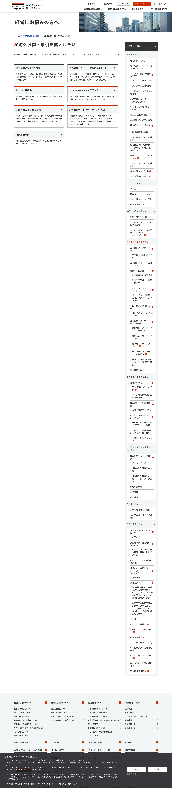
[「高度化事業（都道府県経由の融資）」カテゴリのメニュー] (152, 530)
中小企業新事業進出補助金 (141, 651)
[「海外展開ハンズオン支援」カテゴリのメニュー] (152, 236)
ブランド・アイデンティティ (136, 703)
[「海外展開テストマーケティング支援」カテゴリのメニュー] (152, 309)
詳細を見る (132, 774)
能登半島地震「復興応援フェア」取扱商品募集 (142, 349)
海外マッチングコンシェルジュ (141, 144)
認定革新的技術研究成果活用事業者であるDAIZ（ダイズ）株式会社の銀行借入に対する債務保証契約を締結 (142, 579)
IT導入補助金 (137, 191)
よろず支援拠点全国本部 (97, 699)
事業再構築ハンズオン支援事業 (141, 79)
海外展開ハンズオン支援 (141, 106)
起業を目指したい (58, 695)
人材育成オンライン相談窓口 (141, 125)
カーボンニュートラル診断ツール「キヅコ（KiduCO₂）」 (141, 219)
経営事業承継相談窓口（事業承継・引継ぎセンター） (141, 135)
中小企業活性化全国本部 (97, 703)
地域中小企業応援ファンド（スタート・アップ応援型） (140, 558)
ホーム (17, 22)
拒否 (136, 769)
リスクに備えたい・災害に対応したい (140, 435)
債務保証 (134, 570)
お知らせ (136, 524)
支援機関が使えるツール (97, 695)
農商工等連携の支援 (139, 101)
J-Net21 (104, 744)
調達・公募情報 (30, 729)
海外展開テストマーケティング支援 (140, 309)
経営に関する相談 (138, 47)
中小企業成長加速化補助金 (141, 636)
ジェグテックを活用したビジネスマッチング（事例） (142, 285)
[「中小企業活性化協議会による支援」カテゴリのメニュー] (152, 403)
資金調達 (136, 564)
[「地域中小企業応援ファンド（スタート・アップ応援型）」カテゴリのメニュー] (152, 557)
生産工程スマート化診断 (141, 186)
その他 (133, 606)
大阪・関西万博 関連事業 (140, 294)
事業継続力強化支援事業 (140, 444)
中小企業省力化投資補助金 (141, 643)
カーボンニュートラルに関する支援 (141, 210)
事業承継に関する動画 (142, 396)
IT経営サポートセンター (141, 181)
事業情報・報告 (131, 711)
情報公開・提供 (131, 715)
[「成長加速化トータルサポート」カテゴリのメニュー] (152, 113)
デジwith (134, 175)
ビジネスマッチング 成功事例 (142, 301)
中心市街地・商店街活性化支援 (100, 718)
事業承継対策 (136, 369)
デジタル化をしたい (136, 169)
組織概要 (128, 695)
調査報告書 (141, 736)
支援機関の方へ (138, 9)
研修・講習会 (93, 711)
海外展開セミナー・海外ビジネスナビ (141, 251)
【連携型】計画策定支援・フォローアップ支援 (142, 466)
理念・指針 (129, 699)
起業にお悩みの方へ (117, 9)
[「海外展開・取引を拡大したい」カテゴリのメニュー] (154, 228)
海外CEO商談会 (137, 257)
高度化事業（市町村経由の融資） (141, 548)
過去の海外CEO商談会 (142, 261)
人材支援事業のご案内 (140, 496)
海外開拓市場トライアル (142, 324)
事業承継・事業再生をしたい (140, 363)
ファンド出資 (93, 722)
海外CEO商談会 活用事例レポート (142, 268)
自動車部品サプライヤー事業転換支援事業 (141, 87)
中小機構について (159, 9)
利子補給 (134, 484)
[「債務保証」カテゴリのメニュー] (152, 570)
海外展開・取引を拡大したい (140, 228)
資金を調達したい (135, 510)
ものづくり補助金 (139, 611)
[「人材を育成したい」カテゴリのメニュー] (154, 490)
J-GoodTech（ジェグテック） (140, 276)
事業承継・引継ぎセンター (141, 426)
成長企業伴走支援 (140, 118)
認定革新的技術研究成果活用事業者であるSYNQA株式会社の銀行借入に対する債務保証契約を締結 (142, 595)
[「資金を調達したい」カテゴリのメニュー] (154, 510)
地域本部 (91, 4)
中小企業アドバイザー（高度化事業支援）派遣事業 (142, 539)
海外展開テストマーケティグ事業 (142, 316)
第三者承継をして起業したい (62, 707)
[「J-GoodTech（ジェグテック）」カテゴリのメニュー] (152, 276)
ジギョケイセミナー (141, 449)
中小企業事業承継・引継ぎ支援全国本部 (104, 707)
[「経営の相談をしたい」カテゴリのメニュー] (154, 41)
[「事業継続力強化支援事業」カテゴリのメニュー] (152, 444)
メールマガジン (67, 736)
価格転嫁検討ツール (140, 163)
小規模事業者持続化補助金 (141, 617)
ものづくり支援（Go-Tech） (140, 95)
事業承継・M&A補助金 (141, 629)
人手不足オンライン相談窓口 (141, 151)
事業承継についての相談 (142, 375)
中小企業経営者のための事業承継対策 (142, 383)
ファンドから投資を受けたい (140, 518)
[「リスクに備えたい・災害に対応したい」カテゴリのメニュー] (154, 435)
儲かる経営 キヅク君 (140, 158)
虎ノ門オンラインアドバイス (142, 332)
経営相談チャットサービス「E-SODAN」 (141, 54)
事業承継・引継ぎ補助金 (140, 391)
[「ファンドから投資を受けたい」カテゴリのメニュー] (152, 518)
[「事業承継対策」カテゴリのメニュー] (152, 369)
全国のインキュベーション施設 (30, 736)
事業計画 (128, 707)
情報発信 (67, 744)
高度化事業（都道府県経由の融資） (140, 531)
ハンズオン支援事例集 (142, 67)
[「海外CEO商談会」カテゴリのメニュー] (152, 257)
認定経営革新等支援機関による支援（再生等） (141, 418)
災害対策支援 (136, 473)
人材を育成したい (135, 490)
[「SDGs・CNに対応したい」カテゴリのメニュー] (154, 197)
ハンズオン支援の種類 (142, 72)
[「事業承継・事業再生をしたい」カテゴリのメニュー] (154, 363)
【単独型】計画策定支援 (142, 456)
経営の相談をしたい (136, 41)
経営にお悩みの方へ (93, 9)
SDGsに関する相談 (138, 203)
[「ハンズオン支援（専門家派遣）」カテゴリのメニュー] (152, 61)
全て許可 (157, 769)
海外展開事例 (136, 357)
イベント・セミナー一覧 (104, 736)
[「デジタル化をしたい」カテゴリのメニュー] (154, 169)
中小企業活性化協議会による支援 (140, 403)
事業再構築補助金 (139, 657)
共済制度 (134, 479)
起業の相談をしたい (59, 699)
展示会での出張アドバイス (142, 243)
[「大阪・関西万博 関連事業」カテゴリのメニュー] (152, 294)
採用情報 (30, 744)
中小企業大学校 (107, 4)
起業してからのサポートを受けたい (65, 703)
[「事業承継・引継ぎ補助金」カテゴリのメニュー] (152, 391)
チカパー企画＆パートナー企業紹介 (142, 339)
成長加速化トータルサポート (140, 113)
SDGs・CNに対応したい (137, 197)
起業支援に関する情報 (96, 715)
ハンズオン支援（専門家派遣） (140, 62)
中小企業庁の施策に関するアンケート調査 (142, 410)
